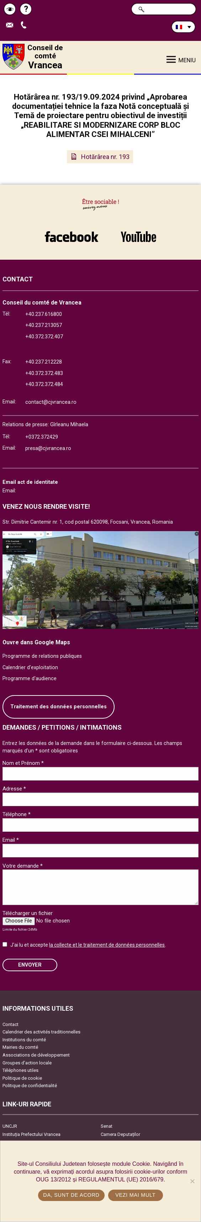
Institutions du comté (24, 1039)
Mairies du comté (20, 1047)
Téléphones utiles (20, 1070)
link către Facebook (71, 236)
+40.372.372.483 (44, 373)
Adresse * (14, 788)
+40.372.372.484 (44, 384)
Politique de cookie (22, 1078)
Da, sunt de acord (71, 1195)
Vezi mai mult (135, 1195)
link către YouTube (139, 236)
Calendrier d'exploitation (30, 668)
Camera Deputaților (120, 1134)
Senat (106, 1126)
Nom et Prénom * (23, 763)
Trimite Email (11, 25)
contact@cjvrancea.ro (50, 402)
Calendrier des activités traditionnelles (41, 1032)
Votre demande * (22, 866)
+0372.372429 (41, 437)
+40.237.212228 (43, 362)
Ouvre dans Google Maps (36, 642)
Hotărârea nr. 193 (105, 156)
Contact (10, 1024)
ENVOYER (30, 965)
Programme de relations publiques (42, 656)
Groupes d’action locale (27, 1062)
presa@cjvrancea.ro (48, 448)
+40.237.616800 (43, 314)
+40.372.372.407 (44, 337)
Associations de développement (36, 1055)
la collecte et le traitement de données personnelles (107, 945)
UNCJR (9, 1126)
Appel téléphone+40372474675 (25, 25)
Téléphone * (16, 814)
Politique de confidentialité (29, 1085)
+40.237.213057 (43, 325)
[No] (192, 1181)
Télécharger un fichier (27, 913)
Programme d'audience (29, 679)
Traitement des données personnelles (58, 707)
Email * (10, 840)
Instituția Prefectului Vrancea (31, 1134)
